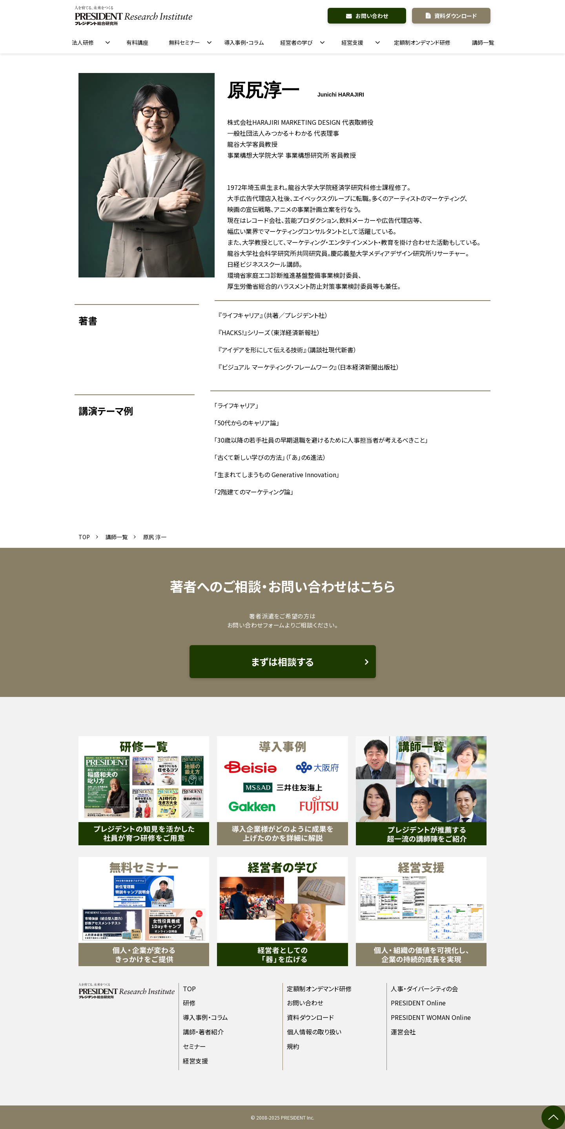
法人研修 (83, 42)
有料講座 (137, 42)
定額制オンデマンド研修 (422, 42)
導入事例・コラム (244, 42)
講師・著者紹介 (203, 1031)
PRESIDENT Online (418, 1002)
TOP (84, 537)
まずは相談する (282, 661)
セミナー (194, 1046)
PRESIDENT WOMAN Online (431, 1017)
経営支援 (352, 42)
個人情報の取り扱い (314, 1031)
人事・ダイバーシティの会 (424, 988)
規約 (293, 1046)
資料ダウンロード (455, 16)
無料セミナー (184, 42)
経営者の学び (296, 42)
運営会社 (403, 1031)
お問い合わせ (371, 16)
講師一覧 (483, 42)
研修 (189, 1002)
